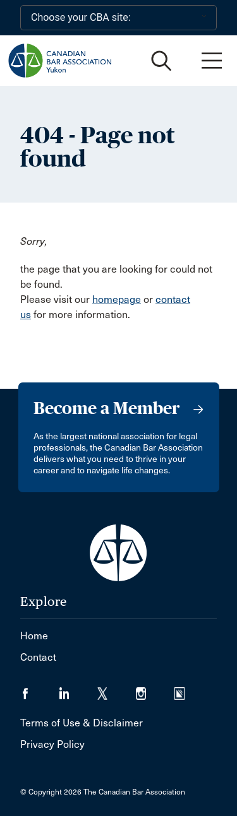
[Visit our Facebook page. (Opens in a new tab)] (39, 689)
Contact (38, 657)
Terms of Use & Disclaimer (81, 723)
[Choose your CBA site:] (118, 17)
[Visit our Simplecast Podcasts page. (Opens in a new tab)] (187, 689)
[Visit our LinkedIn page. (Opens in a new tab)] (78, 689)
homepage (116, 299)
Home (34, 636)
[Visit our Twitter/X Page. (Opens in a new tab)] (116, 689)
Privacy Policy (52, 744)
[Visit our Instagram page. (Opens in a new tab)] (155, 689)
